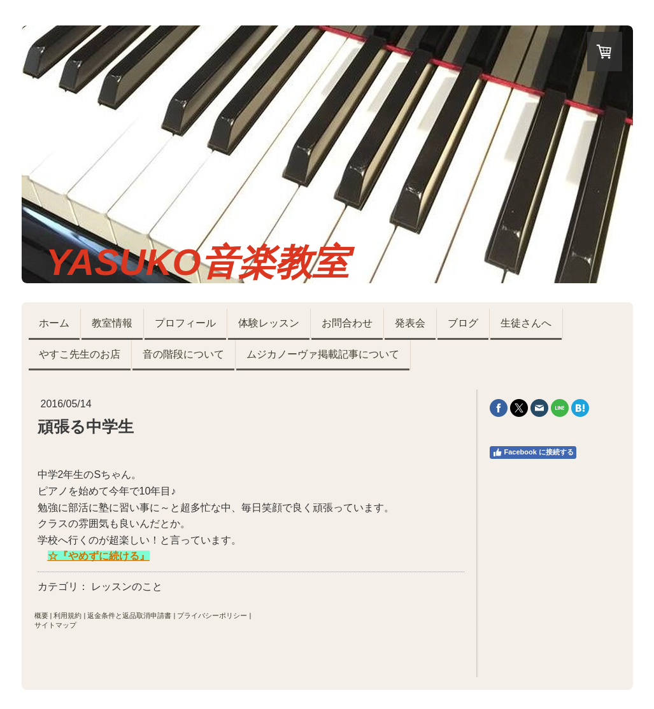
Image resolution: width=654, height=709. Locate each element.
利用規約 (67, 615)
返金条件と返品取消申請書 (129, 615)
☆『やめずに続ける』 (99, 556)
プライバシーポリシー (212, 615)
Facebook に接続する (533, 452)
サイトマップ (55, 625)
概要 (41, 615)
